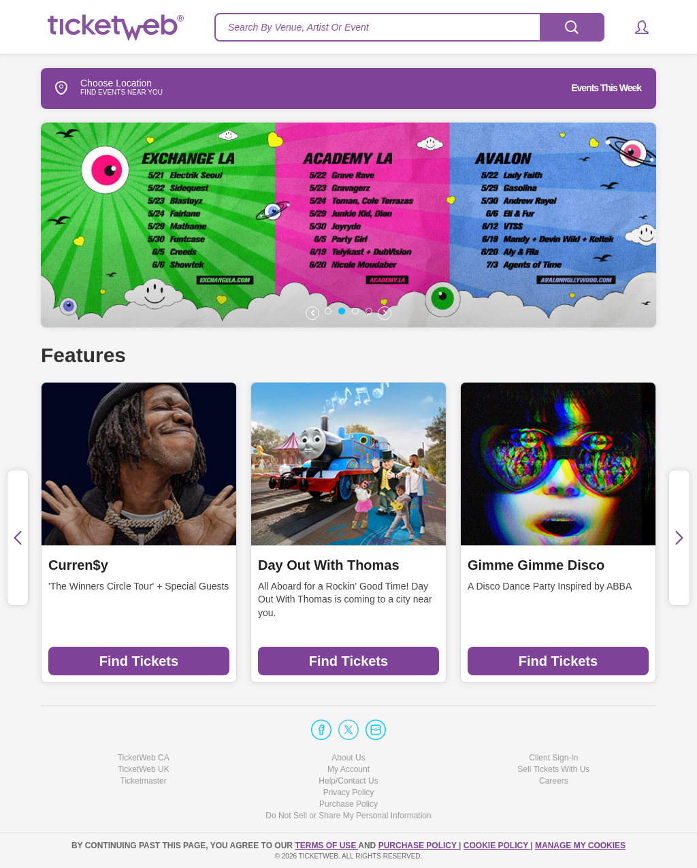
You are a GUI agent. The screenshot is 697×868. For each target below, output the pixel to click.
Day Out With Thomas (329, 565)
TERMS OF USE (326, 845)
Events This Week (606, 87)
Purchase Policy (348, 804)
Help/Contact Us (348, 781)
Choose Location (96, 88)
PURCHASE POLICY (418, 845)
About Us (348, 757)
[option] (363, 225)
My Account (348, 769)
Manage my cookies (580, 845)
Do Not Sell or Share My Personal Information (348, 815)
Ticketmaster (143, 781)
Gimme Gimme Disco (536, 565)
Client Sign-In (553, 757)
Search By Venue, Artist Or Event (298, 27)
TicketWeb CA (143, 757)
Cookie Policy (497, 845)
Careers (553, 781)
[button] (635, 27)
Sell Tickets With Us (553, 769)
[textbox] (409, 27)
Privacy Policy (348, 792)
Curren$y (78, 565)
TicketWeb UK (143, 769)
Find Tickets (138, 661)
